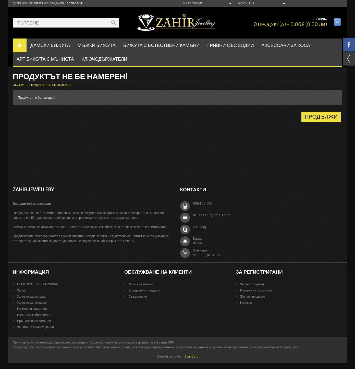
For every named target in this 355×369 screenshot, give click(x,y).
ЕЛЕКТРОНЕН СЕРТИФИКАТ (38, 284)
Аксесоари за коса (286, 45)
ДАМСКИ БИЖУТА (50, 45)
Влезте (38, 3)
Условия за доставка (31, 296)
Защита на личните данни (35, 327)
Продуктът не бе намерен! (50, 85)
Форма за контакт (141, 284)
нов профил (73, 3)
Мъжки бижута (97, 45)
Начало (18, 85)
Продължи (321, 116)
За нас (21, 290)
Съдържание (138, 296)
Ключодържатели (104, 59)
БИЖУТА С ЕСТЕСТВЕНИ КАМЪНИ (161, 45)
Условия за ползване (32, 302)
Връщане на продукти (144, 290)
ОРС (171, 342)
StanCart (191, 356)
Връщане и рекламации (34, 321)
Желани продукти (252, 296)
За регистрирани (252, 284)
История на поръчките (256, 290)
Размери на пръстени (32, 309)
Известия (246, 302)
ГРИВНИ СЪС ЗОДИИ (230, 45)
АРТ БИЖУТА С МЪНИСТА (45, 59)
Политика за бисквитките (35, 315)
